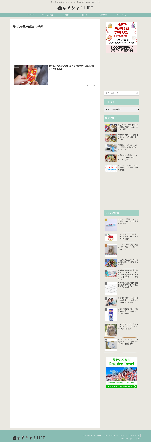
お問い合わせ (135, 435)
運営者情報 (96, 435)
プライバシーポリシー (110, 435)
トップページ (86, 435)
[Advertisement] (55, 45)
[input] (121, 93)
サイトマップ (124, 435)
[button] (137, 93)
